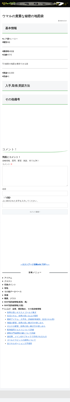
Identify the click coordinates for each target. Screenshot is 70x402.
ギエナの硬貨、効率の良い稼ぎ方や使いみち (26, 330)
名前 (4, 193)
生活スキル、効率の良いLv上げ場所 (22, 320)
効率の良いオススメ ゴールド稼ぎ (21, 316)
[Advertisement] (35, 127)
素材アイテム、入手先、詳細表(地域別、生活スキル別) (30, 323)
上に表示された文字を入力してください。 (20, 205)
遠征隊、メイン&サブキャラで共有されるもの (27, 340)
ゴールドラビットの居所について (21, 344)
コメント (7, 164)
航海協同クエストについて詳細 (20, 333)
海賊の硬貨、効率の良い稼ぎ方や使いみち (25, 327)
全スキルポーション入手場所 (19, 347)
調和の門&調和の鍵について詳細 (21, 337)
